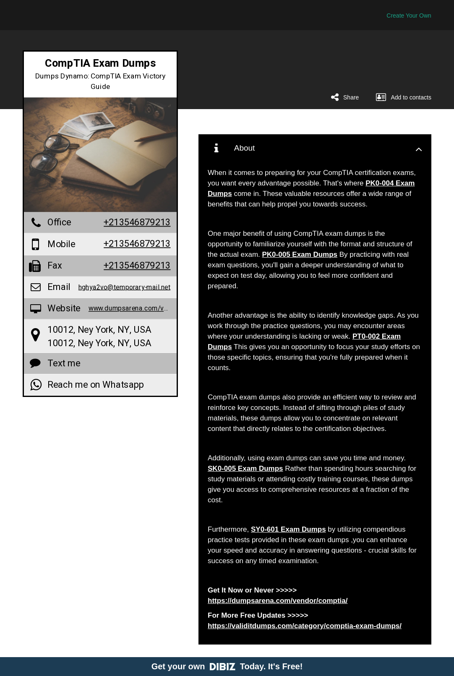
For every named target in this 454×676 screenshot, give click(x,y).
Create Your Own (408, 15)
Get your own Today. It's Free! (227, 666)
